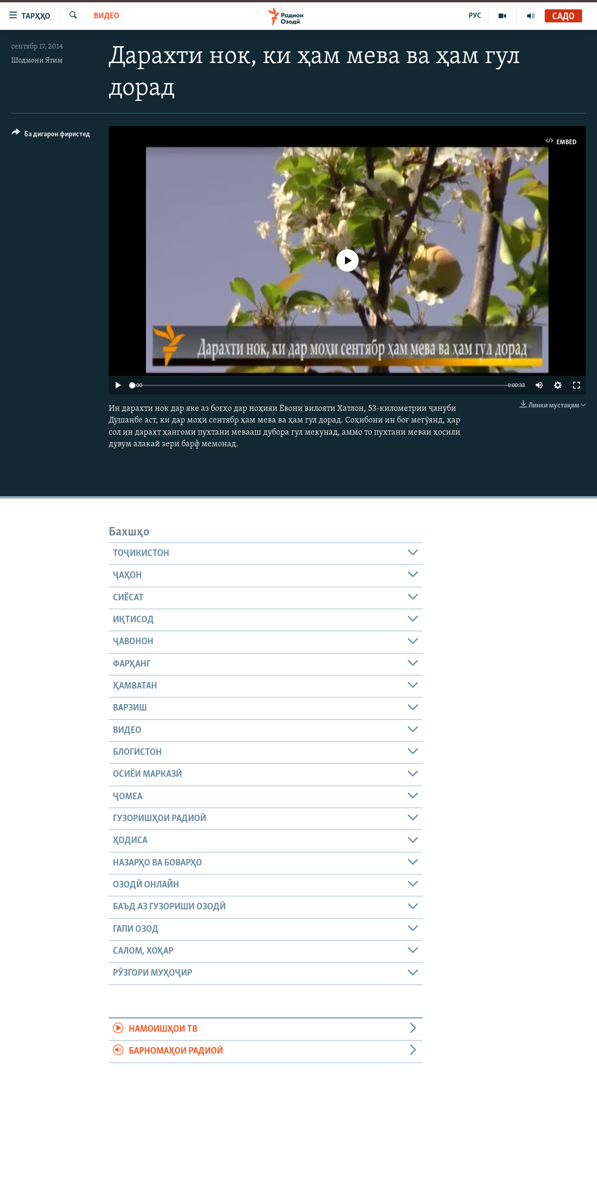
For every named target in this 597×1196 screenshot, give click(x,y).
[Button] (51, 135)
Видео (106, 16)
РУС (475, 16)
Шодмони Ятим (36, 60)
